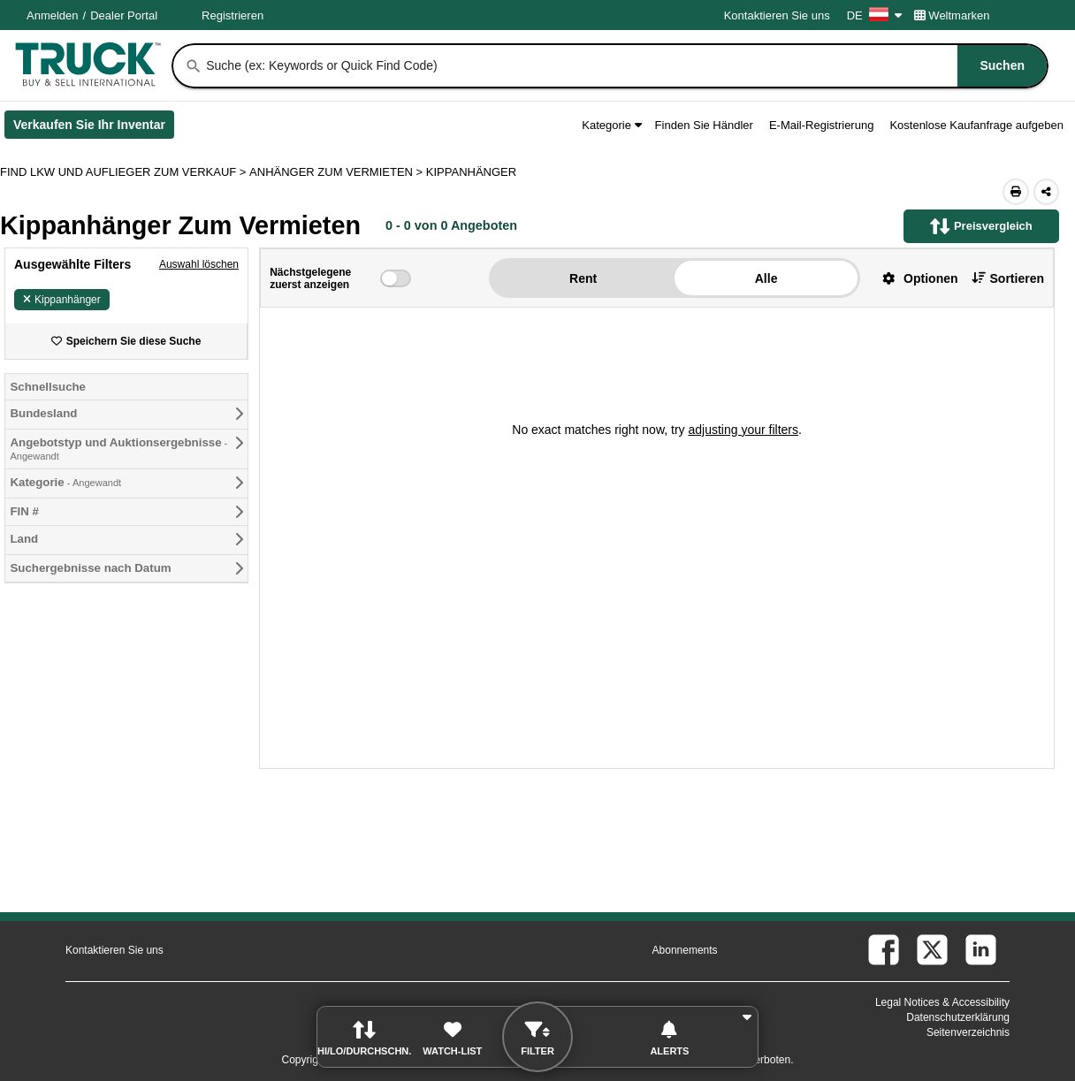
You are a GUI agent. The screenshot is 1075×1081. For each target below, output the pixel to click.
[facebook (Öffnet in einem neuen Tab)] (883, 950)
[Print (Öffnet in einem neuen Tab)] (1016, 192)
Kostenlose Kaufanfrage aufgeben (976, 125)
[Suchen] (193, 66)
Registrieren (232, 15)
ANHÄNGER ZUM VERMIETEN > (337, 172)
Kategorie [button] (611, 125)
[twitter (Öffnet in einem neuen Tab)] (932, 950)
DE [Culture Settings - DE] (874, 15)
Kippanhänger (62, 299)
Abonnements (685, 950)
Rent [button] (583, 278)
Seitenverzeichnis (968, 1032)
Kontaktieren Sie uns (777, 15)
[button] (913, 278)
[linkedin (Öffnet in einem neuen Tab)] (981, 950)
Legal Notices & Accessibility (942, 1002)
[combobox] (625, 66)
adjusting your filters (743, 430)
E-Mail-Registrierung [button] (821, 125)
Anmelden (53, 15)
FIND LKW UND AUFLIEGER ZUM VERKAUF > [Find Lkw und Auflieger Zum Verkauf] (124, 172)
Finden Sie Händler (704, 125)
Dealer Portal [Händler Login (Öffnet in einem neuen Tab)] (123, 15)
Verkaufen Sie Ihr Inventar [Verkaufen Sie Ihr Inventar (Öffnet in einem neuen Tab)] (93, 128)
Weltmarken (952, 15)
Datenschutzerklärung (958, 1017)
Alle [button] (766, 278)
